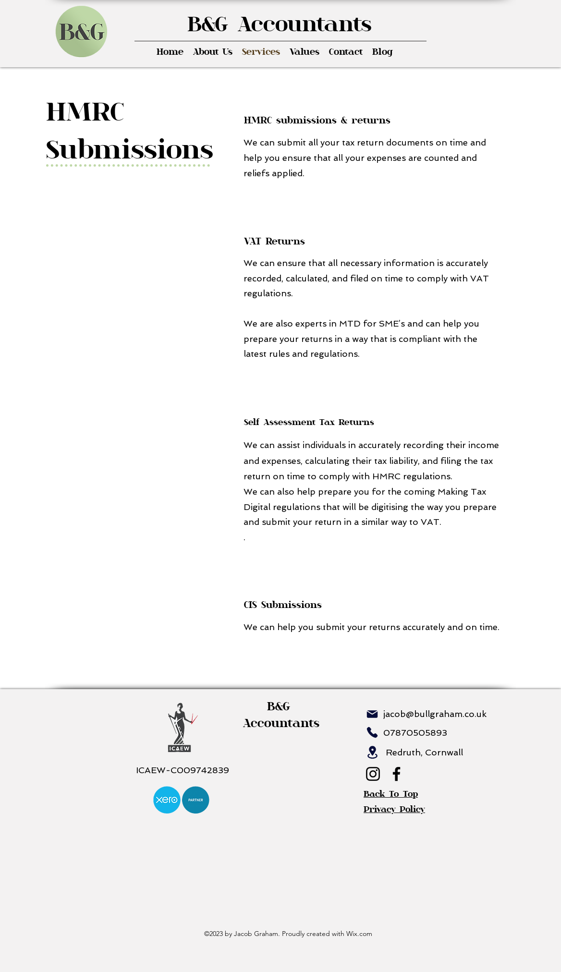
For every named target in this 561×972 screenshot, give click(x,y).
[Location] (372, 752)
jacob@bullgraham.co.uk (435, 714)
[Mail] (372, 714)
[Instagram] (373, 774)
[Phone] (372, 732)
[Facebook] (396, 774)
